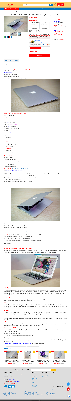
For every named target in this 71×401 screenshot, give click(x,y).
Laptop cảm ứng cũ (6, 395)
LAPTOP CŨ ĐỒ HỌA (28, 389)
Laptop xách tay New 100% (44, 8)
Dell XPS (4, 389)
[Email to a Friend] (8, 36)
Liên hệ (61, 8)
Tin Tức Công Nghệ (31, 8)
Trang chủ (22, 8)
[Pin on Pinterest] (9, 36)
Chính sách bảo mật (45, 376)
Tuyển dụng (55, 8)
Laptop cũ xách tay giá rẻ (29, 393)
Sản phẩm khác (7, 348)
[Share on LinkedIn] (11, 36)
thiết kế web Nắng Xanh (37, 400)
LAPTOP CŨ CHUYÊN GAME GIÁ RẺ (10, 391)
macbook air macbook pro (13, 11)
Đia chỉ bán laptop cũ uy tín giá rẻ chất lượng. (20, 168)
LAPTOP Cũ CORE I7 (7, 394)
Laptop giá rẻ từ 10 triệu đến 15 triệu (31, 395)
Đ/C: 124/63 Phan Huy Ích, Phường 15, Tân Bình (58, 0)
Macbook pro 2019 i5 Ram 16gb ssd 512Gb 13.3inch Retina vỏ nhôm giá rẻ (59, 361)
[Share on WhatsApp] (4, 36)
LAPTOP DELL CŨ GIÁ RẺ (51, 389)
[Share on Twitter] (7, 36)
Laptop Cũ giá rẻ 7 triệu (50, 393)
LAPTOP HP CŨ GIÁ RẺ (7, 392)
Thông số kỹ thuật (9, 60)
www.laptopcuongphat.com (29, 231)
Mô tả (16, 60)
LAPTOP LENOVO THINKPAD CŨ (30, 392)
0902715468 (60, 4)
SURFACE (48, 392)
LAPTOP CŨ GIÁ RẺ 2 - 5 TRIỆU (52, 391)
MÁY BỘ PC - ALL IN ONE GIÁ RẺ (35, 386)
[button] (26, 17)
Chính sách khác (45, 378)
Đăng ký (53, 369)
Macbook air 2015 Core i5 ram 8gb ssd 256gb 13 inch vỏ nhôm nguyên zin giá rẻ (12, 361)
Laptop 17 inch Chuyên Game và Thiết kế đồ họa (33, 394)
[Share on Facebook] (5, 36)
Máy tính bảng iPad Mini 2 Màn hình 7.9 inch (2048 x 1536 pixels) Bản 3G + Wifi (27, 361)
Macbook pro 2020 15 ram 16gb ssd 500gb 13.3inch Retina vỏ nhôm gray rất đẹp (43, 361)
